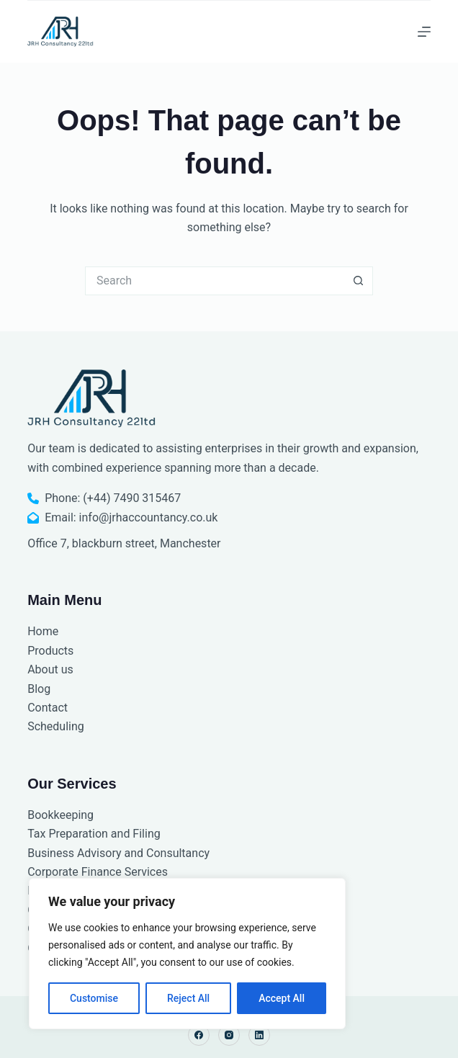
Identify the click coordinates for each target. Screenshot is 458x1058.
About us (50, 669)
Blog (38, 689)
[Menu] (424, 31)
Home (42, 631)
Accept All (282, 998)
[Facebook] (199, 1035)
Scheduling (55, 726)
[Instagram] (229, 1035)
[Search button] (358, 280)
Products (50, 651)
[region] (187, 953)
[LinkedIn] (259, 1035)
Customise (94, 998)
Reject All (188, 998)
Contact (47, 707)
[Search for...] (214, 280)
